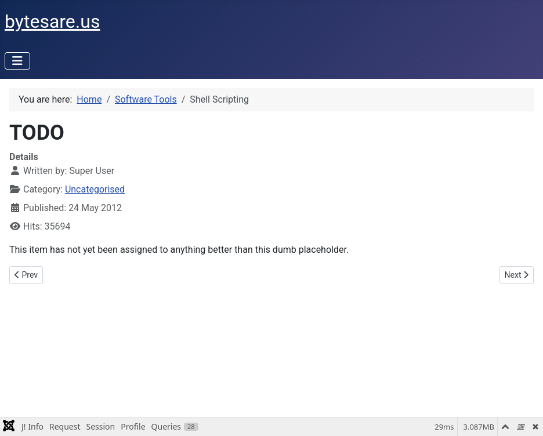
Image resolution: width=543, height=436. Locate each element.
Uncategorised (95, 189)
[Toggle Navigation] (17, 61)
